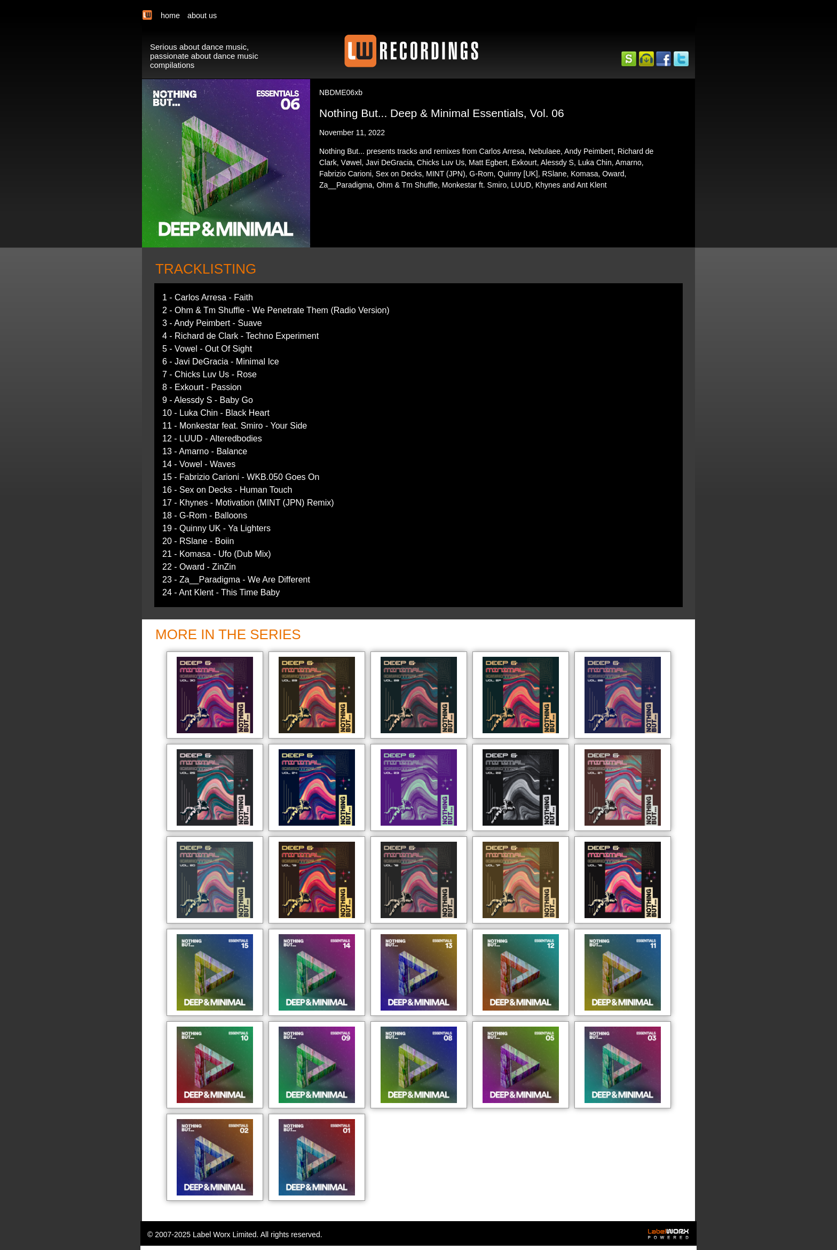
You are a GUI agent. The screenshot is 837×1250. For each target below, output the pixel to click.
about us (202, 15)
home (170, 15)
